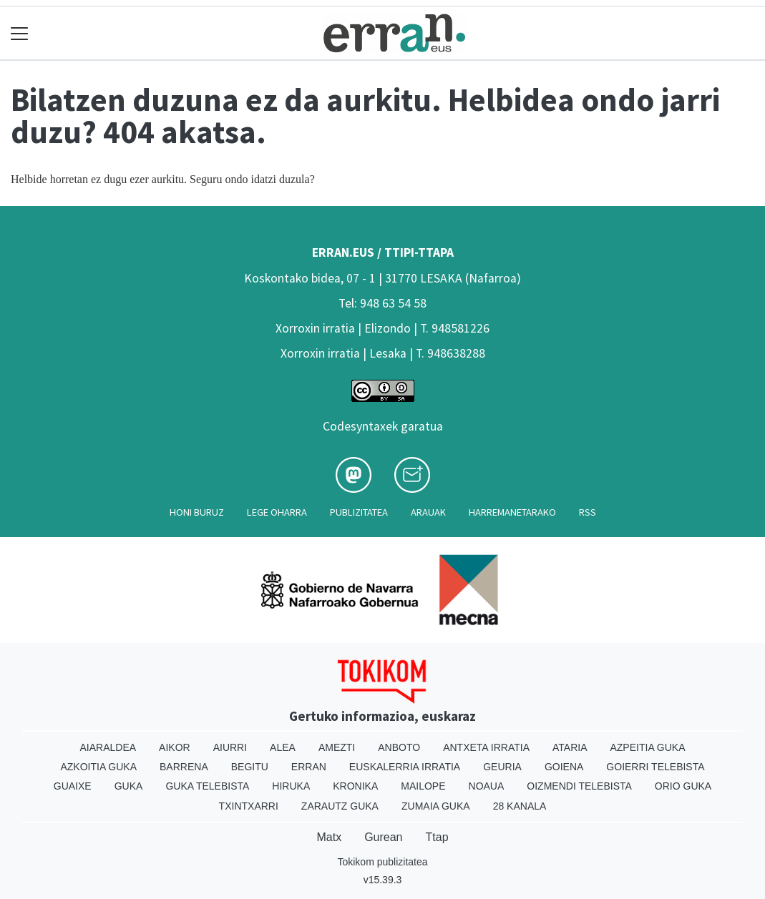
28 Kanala (520, 806)
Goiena (564, 766)
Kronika (355, 786)
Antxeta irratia (486, 747)
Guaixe (73, 786)
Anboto (399, 747)
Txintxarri (248, 806)
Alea (283, 747)
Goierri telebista (655, 766)
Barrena (184, 766)
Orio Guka (683, 786)
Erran (308, 766)
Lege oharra (277, 512)
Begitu (249, 766)
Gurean (383, 837)
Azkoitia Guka (98, 766)
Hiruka (291, 786)
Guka (128, 786)
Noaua (487, 786)
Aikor (174, 747)
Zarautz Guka (340, 806)
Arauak (428, 512)
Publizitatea (359, 512)
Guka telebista (207, 786)
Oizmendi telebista (579, 786)
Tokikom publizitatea (382, 862)
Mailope (423, 786)
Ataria (570, 747)
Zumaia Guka (435, 806)
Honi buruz (197, 512)
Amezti (336, 747)
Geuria (502, 766)
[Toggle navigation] (19, 33)
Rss (587, 512)
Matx (328, 837)
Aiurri (230, 747)
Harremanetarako (512, 512)
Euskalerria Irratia (404, 766)
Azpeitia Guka (647, 747)
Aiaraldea (107, 747)
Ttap (437, 837)
